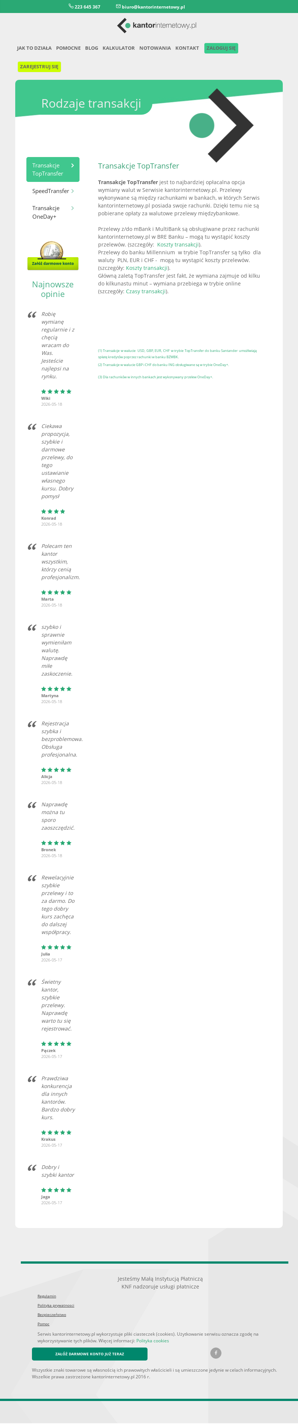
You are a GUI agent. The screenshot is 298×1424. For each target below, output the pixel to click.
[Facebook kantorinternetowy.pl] (215, 1354)
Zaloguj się (224, 48)
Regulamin (46, 1297)
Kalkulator (122, 48)
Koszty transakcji (173, 245)
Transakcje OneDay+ (45, 213)
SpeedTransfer (50, 191)
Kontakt (189, 48)
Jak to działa (35, 48)
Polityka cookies (113, 1341)
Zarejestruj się (41, 67)
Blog (95, 48)
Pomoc (43, 1325)
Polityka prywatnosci (54, 1306)
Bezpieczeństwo (51, 1315)
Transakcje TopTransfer (47, 170)
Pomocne (70, 48)
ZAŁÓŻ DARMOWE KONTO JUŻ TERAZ (92, 1355)
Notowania (159, 48)
